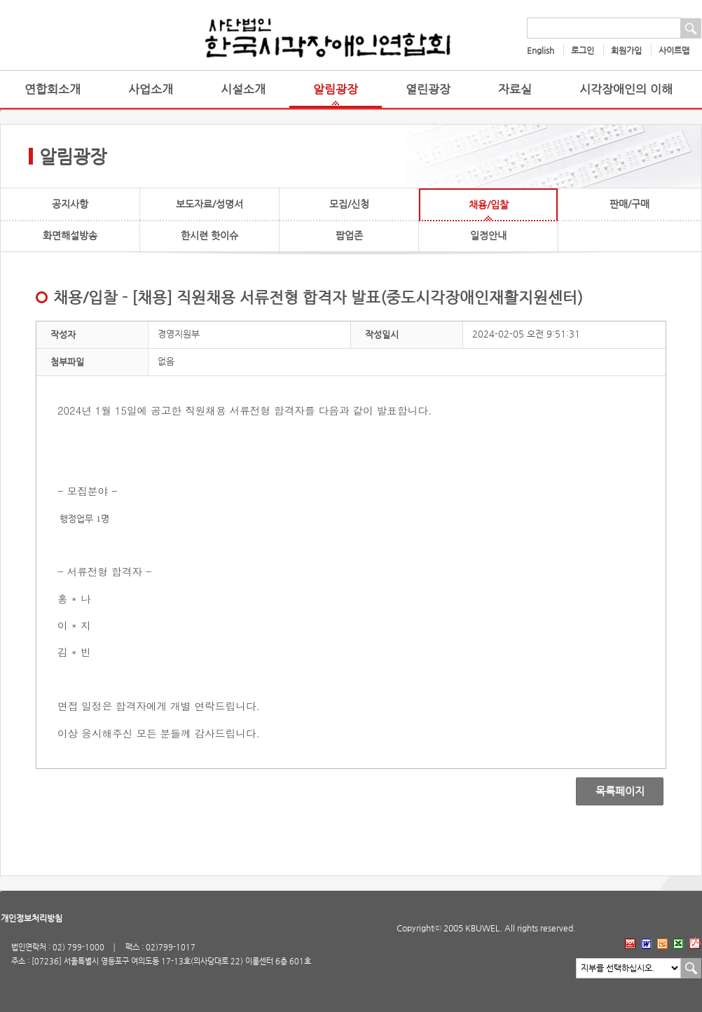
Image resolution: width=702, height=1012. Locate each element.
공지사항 (70, 203)
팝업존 (349, 235)
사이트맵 (674, 50)
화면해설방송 (70, 235)
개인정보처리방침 (31, 918)
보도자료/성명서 (209, 203)
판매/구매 (629, 203)
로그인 (582, 50)
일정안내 (488, 235)
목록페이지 (610, 791)
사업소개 (150, 89)
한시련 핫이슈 (209, 235)
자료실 (515, 89)
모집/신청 (349, 203)
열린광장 (428, 89)
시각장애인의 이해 (626, 89)
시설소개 (243, 89)
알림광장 (335, 89)
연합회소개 (53, 89)
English (540, 50)
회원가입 (626, 50)
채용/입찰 (489, 204)
